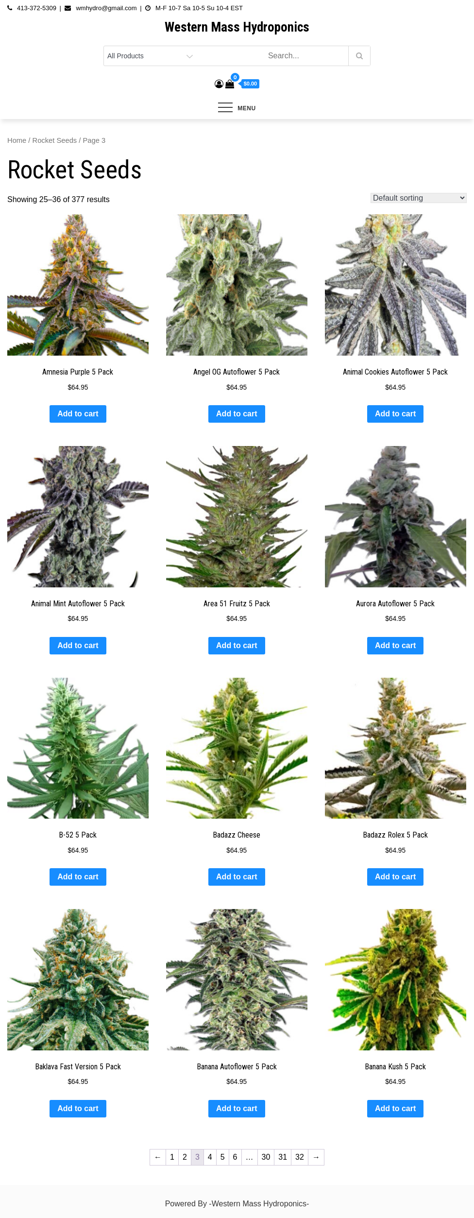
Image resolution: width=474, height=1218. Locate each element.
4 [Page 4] (210, 1157)
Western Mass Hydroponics (237, 27)
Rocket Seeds (55, 140)
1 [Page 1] (172, 1157)
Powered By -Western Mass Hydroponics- (237, 1204)
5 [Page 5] (222, 1157)
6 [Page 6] (235, 1157)
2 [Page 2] (185, 1157)
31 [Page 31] (282, 1157)
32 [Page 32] (299, 1157)
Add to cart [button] (77, 414)
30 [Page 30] (266, 1157)
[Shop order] (419, 198)
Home (16, 140)
